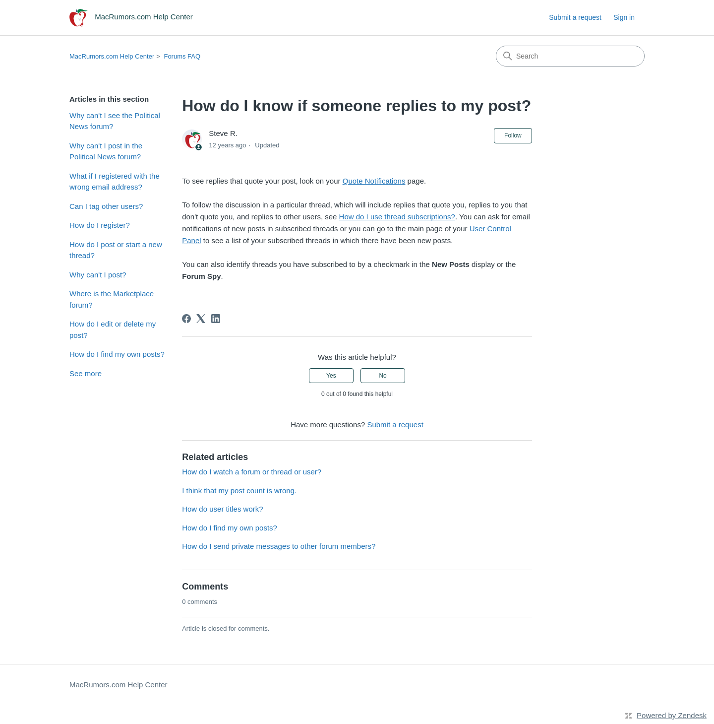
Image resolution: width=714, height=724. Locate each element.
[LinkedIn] (215, 318)
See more (85, 373)
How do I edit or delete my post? (112, 329)
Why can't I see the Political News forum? (114, 121)
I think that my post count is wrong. (239, 490)
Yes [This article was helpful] (331, 375)
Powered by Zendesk (672, 715)
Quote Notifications (374, 181)
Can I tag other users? (106, 206)
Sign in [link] (624, 17)
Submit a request (575, 17)
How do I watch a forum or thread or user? (251, 471)
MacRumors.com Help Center (111, 56)
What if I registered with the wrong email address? (114, 182)
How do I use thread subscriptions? (397, 216)
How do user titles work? (222, 509)
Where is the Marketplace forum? (111, 299)
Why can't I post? (97, 274)
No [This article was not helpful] (382, 375)
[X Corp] (200, 318)
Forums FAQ (182, 56)
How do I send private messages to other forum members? (278, 546)
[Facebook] (186, 318)
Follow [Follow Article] (513, 135)
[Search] (570, 56)
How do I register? (99, 225)
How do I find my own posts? (117, 354)
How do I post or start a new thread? (115, 250)
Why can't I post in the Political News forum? (105, 151)
